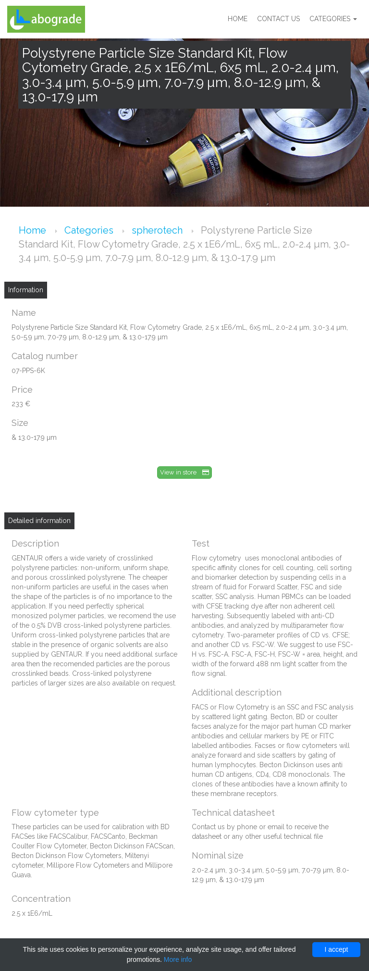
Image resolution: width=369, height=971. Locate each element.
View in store (184, 472)
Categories (333, 19)
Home (237, 19)
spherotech (158, 230)
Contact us (278, 19)
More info (178, 959)
